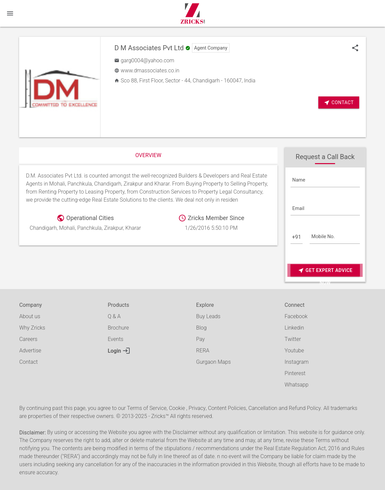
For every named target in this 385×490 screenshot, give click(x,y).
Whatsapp (296, 384)
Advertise (30, 350)
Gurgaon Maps (213, 362)
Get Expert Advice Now (325, 270)
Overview (148, 155)
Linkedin (294, 328)
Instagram (296, 362)
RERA (202, 350)
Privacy (197, 408)
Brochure (118, 328)
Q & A (114, 316)
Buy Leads (208, 316)
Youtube (294, 350)
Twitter (292, 339)
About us (29, 316)
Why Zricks (32, 328)
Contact (339, 103)
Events (115, 339)
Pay (200, 339)
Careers (28, 339)
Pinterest (294, 373)
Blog (201, 328)
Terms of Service (147, 408)
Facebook (295, 316)
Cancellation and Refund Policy (284, 408)
